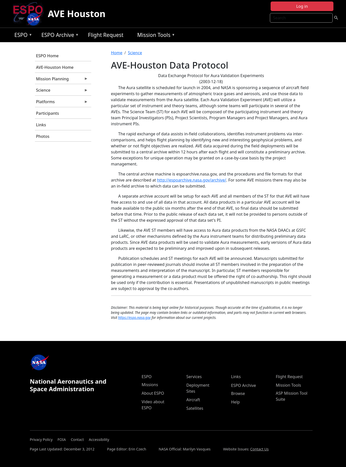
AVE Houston (76, 14)
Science (61, 91)
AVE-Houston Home (54, 67)
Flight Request (105, 34)
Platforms (61, 103)
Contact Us (259, 449)
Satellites (194, 408)
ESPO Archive (59, 35)
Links (41, 125)
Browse (238, 393)
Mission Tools (155, 35)
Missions (150, 384)
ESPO (22, 35)
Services (194, 376)
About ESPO (153, 393)
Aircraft (193, 399)
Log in (302, 6)
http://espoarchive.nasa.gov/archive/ (191, 180)
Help (235, 402)
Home (117, 52)
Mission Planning (61, 80)
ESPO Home (47, 56)
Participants (47, 113)
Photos (42, 136)
